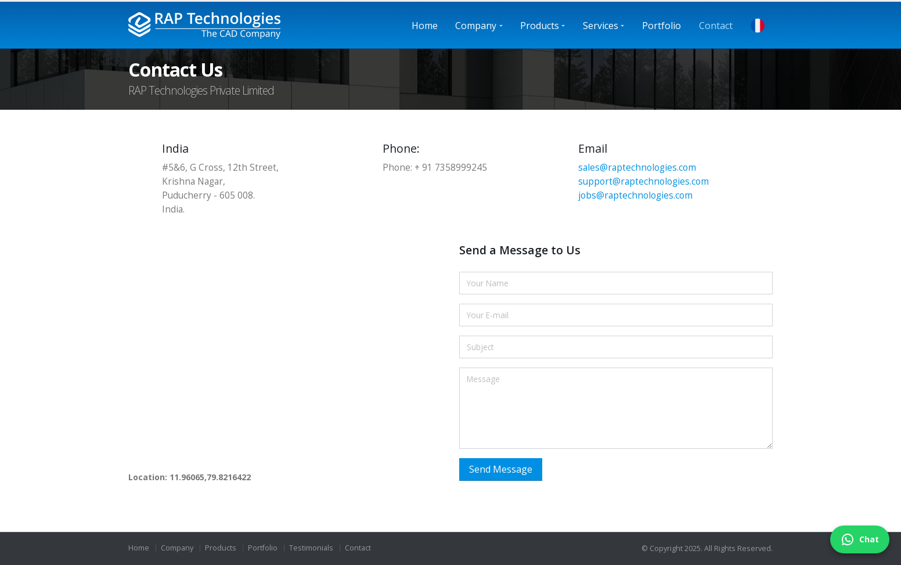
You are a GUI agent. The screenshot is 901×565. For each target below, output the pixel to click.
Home (425, 25)
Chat (860, 539)
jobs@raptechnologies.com (635, 195)
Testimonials (311, 548)
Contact (716, 25)
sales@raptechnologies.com (637, 167)
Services (600, 25)
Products (539, 25)
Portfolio (661, 25)
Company (475, 25)
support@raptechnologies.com (643, 181)
